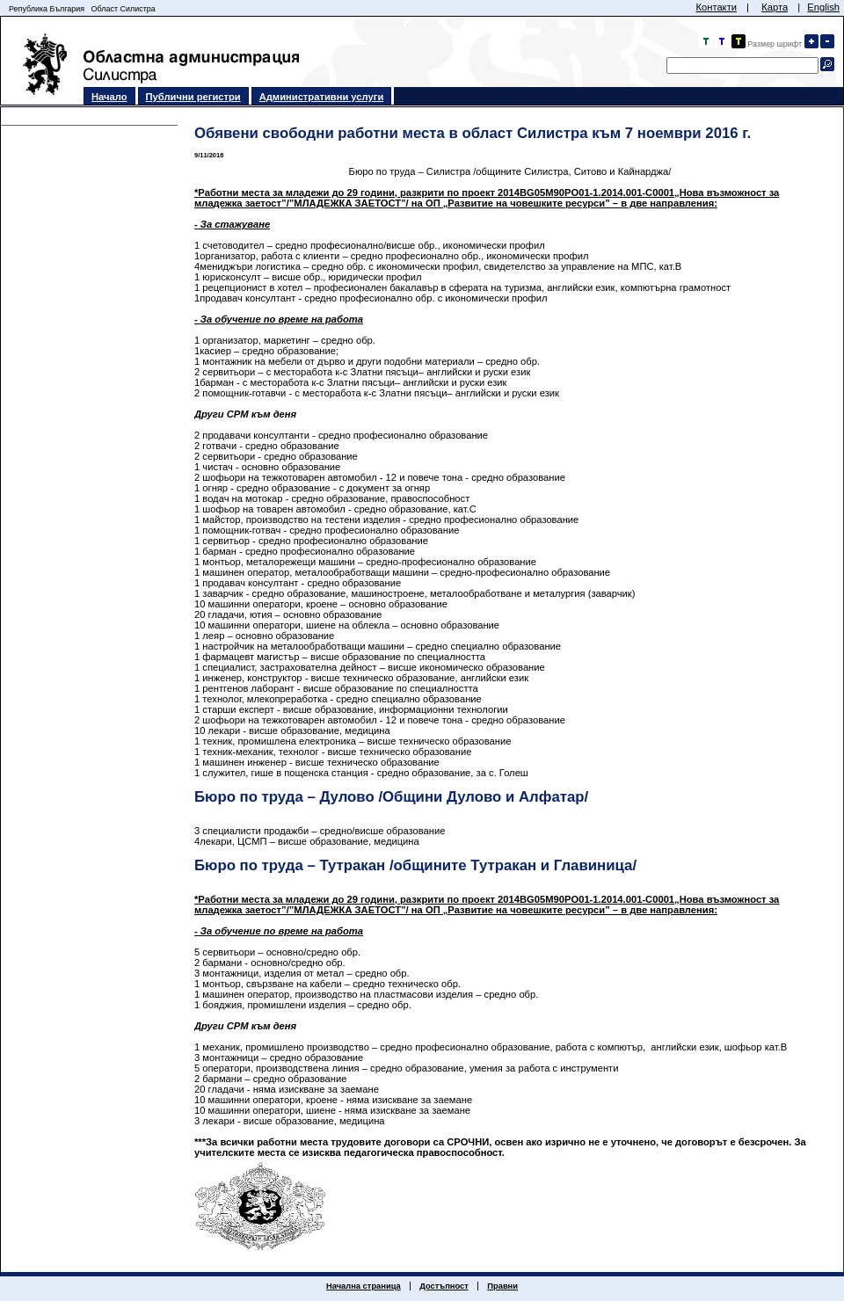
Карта (774, 7)
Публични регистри (193, 96)
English (823, 7)
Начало (109, 96)
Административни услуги (321, 96)
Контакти (716, 7)
